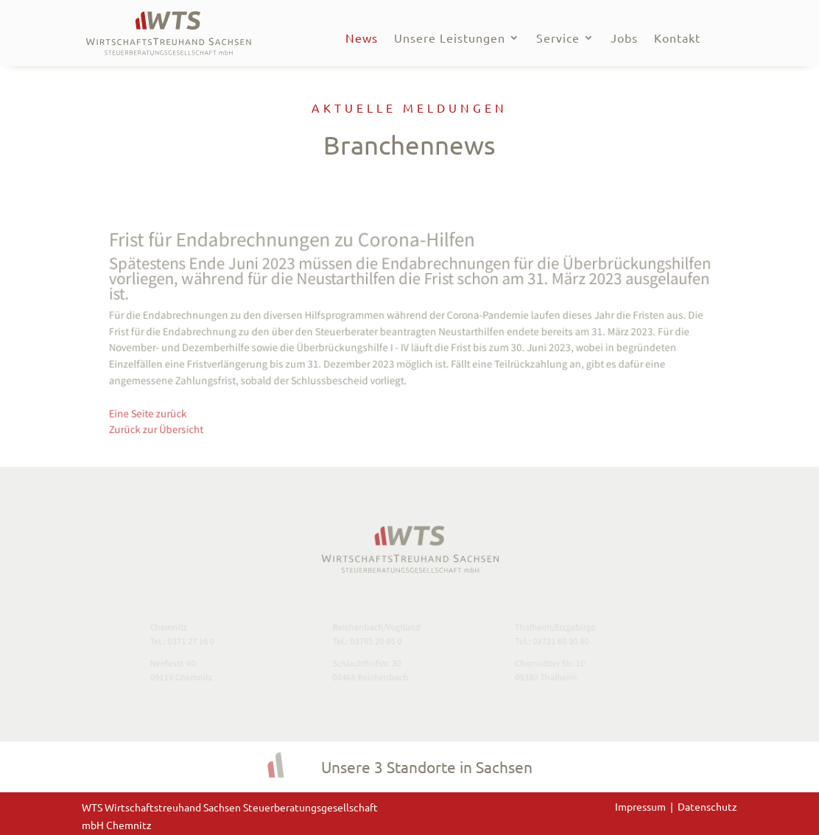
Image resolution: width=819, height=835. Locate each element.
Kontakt (677, 38)
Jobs (624, 38)
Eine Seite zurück (167, 407)
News (361, 38)
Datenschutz (707, 806)
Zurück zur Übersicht (175, 421)
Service (558, 38)
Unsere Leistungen (449, 38)
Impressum (642, 806)
